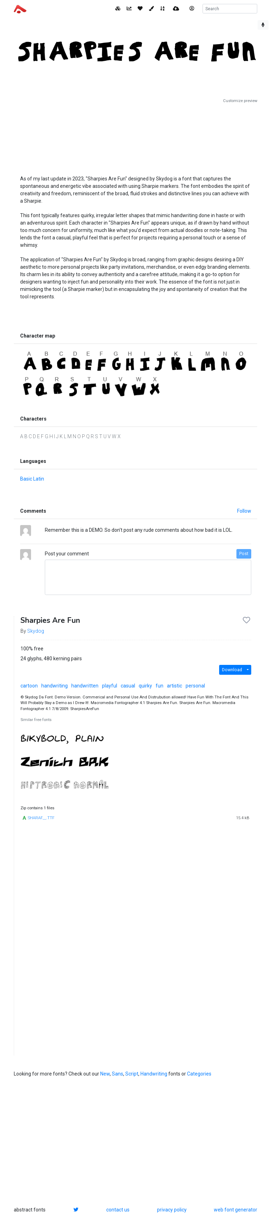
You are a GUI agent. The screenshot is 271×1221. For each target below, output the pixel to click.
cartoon (29, 686)
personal (195, 686)
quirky (145, 686)
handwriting (54, 686)
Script (131, 1074)
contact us (118, 1210)
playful (109, 686)
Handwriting (153, 1074)
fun (159, 686)
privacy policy (172, 1210)
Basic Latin (32, 479)
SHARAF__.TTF (41, 818)
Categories (199, 1074)
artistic (174, 686)
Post (243, 553)
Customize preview (240, 101)
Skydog (35, 631)
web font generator (235, 1210)
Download (232, 669)
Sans (117, 1074)
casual (128, 686)
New (105, 1074)
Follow (244, 511)
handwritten (84, 686)
